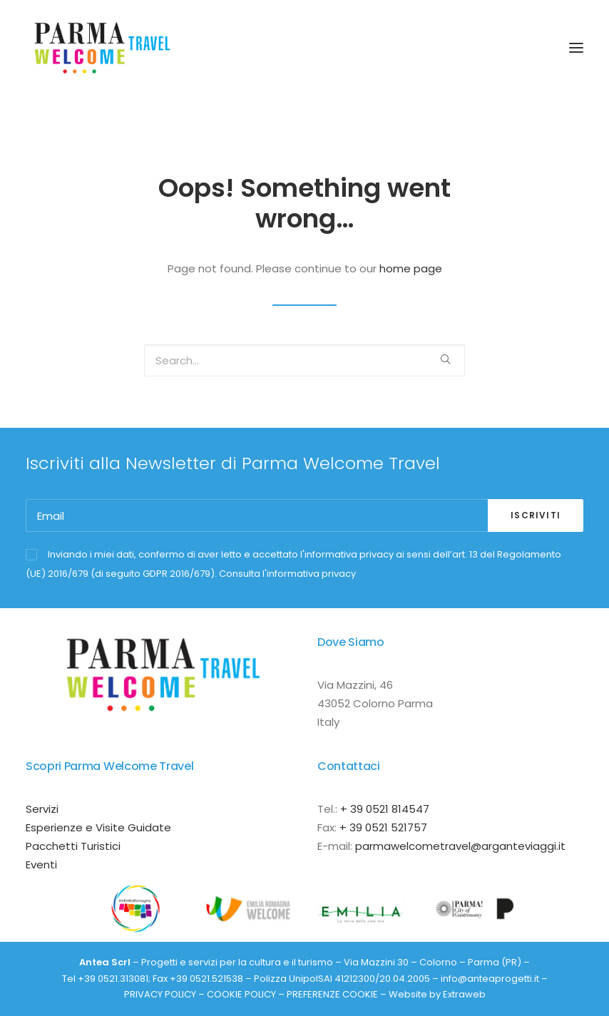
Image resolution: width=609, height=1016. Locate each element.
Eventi (41, 864)
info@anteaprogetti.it (490, 978)
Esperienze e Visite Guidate (98, 827)
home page (410, 268)
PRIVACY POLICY (160, 994)
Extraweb (464, 994)
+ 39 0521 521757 (383, 827)
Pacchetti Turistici (73, 845)
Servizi (42, 808)
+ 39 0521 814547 (384, 808)
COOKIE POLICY (241, 994)
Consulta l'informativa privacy (287, 573)
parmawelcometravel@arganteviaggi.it (460, 845)
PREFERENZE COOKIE (332, 994)
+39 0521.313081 (113, 978)
